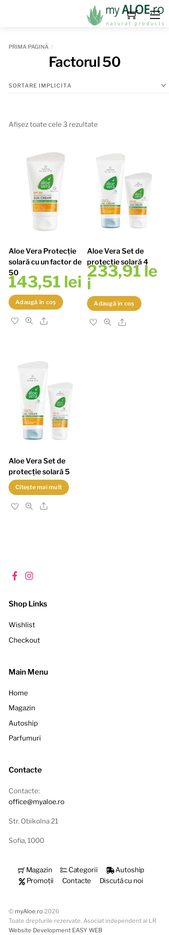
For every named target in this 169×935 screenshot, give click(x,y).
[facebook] (15, 574)
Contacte (76, 880)
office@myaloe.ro (36, 801)
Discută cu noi (121, 880)
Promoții (36, 880)
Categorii (79, 870)
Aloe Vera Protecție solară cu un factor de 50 (45, 262)
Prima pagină (29, 46)
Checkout (24, 640)
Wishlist (22, 624)
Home (18, 693)
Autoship (23, 723)
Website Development (40, 930)
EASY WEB (87, 930)
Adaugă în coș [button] (35, 302)
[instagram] (29, 574)
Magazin (22, 708)
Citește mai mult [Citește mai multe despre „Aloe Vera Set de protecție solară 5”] (38, 487)
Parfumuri (25, 738)
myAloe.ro (29, 911)
